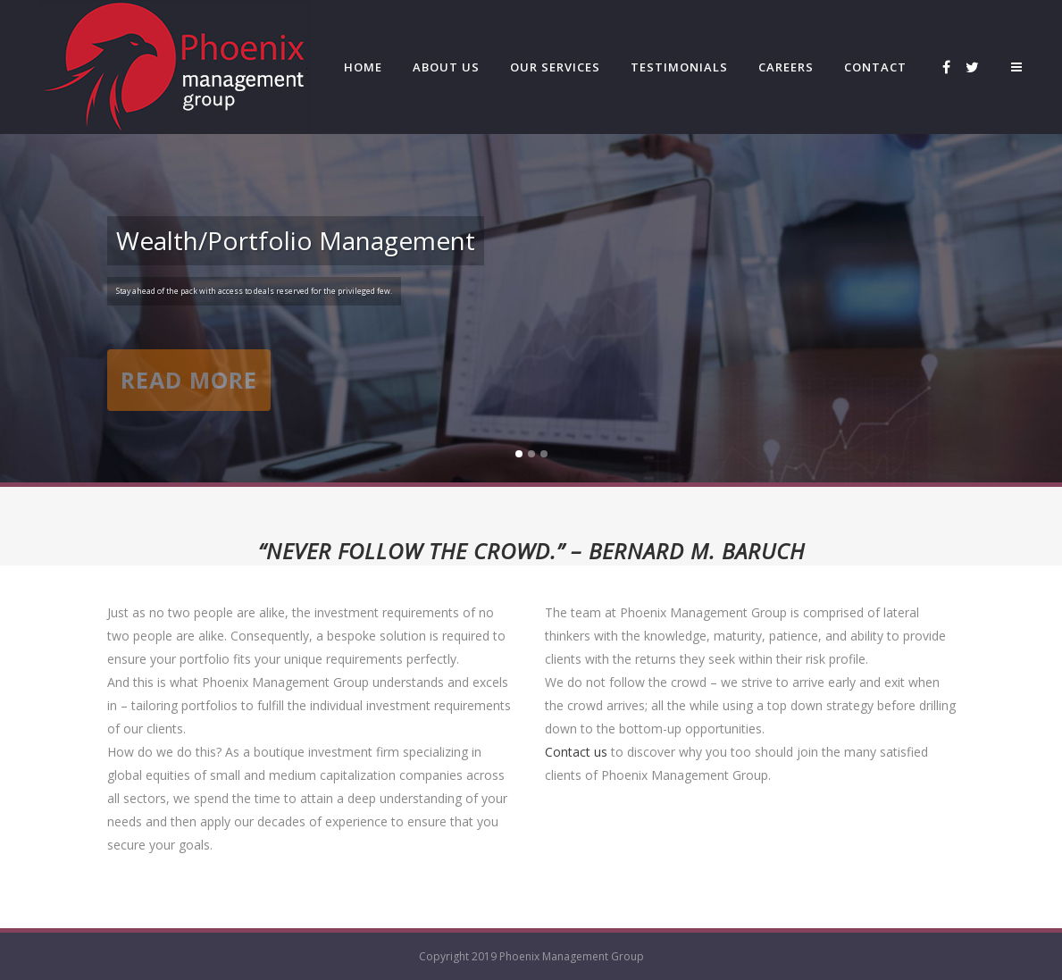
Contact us (576, 751)
